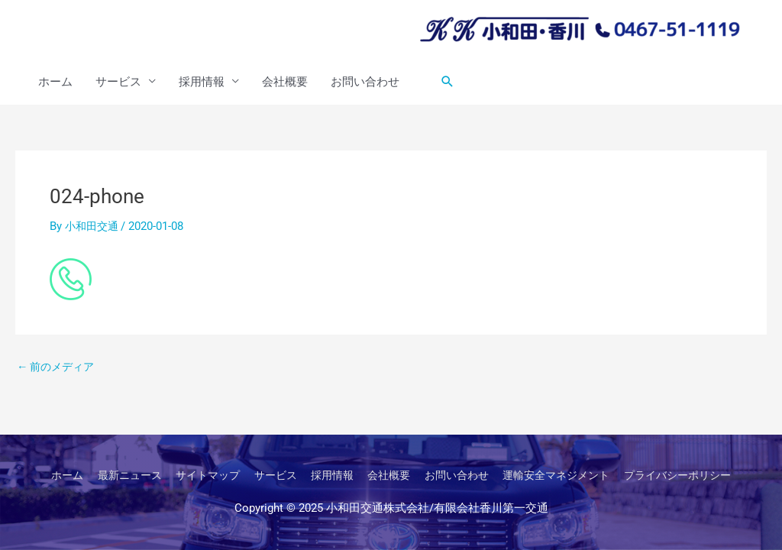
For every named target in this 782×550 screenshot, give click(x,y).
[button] (447, 82)
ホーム (55, 82)
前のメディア (58, 368)
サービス (118, 82)
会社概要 (285, 82)
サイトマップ (196, 475)
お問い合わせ (365, 82)
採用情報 (202, 82)
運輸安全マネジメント (566, 475)
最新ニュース (113, 475)
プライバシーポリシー (695, 475)
